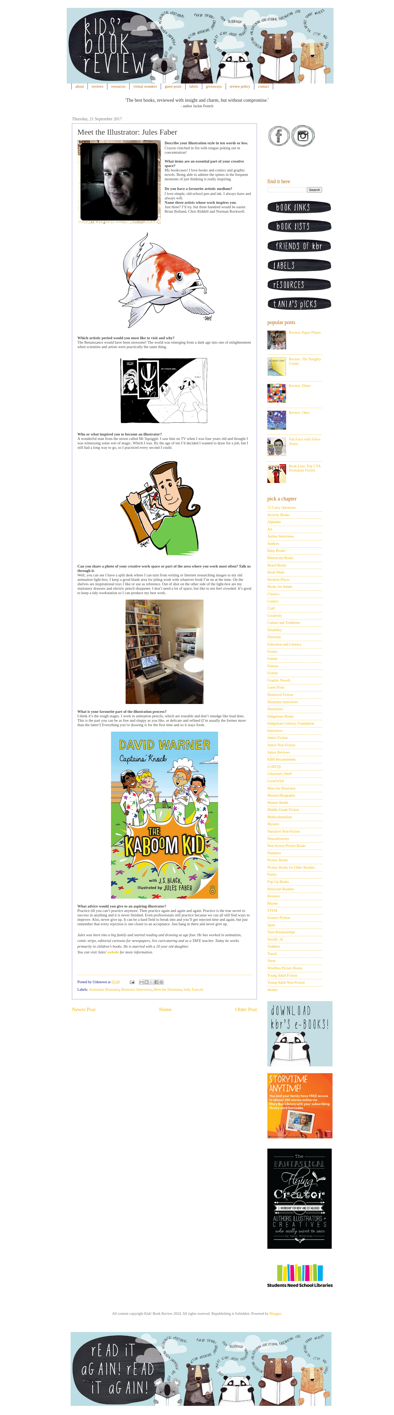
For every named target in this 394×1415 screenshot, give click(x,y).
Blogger (275, 1314)
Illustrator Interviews (136, 990)
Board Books (277, 565)
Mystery (273, 824)
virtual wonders (145, 86)
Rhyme (272, 903)
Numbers (274, 853)
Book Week (275, 572)
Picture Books (277, 860)
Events (272, 652)
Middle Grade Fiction (283, 810)
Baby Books (276, 551)
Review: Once (299, 413)
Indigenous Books (280, 716)
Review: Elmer (300, 386)
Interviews (275, 731)
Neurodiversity (278, 839)
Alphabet (274, 522)
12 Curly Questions (281, 508)
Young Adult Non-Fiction (286, 982)
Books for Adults (279, 587)
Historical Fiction (280, 695)
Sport (271, 925)
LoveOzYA (275, 781)
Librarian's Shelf (279, 774)
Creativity (274, 616)
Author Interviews (280, 536)
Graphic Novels (278, 680)
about (80, 86)
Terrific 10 (275, 939)
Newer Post (84, 1009)
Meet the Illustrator (167, 990)
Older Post (246, 1009)
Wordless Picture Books (284, 968)
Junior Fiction (277, 738)
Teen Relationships (281, 932)
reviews (97, 86)
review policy (240, 86)
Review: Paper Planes (305, 333)
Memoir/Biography (281, 795)
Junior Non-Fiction (281, 745)
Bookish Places (278, 580)
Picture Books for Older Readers (291, 867)
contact (263, 86)
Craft (271, 608)
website (113, 952)
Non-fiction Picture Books (286, 846)
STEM (272, 910)
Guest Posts (276, 687)
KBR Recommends (281, 759)
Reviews (273, 896)
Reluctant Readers (280, 889)
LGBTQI (274, 767)
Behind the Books (280, 558)
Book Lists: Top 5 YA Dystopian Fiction (305, 468)
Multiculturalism (279, 817)
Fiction (272, 673)
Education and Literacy (284, 644)
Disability (274, 630)
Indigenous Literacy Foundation (290, 723)
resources (118, 86)
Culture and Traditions (283, 623)
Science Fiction (278, 918)
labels (193, 86)
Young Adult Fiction (282, 975)
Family (272, 659)
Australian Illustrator (104, 990)
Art (269, 529)
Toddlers (273, 946)
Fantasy (273, 666)
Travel (272, 954)
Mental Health (277, 803)
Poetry (272, 874)
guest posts (173, 86)
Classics (273, 594)
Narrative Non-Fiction (283, 831)
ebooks (272, 990)
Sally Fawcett (193, 990)
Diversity (274, 637)
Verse (271, 961)
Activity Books (278, 515)
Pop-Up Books (278, 882)
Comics (273, 601)
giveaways (214, 86)
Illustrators (275, 709)
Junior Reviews (278, 752)
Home (165, 1009)
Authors (273, 544)
